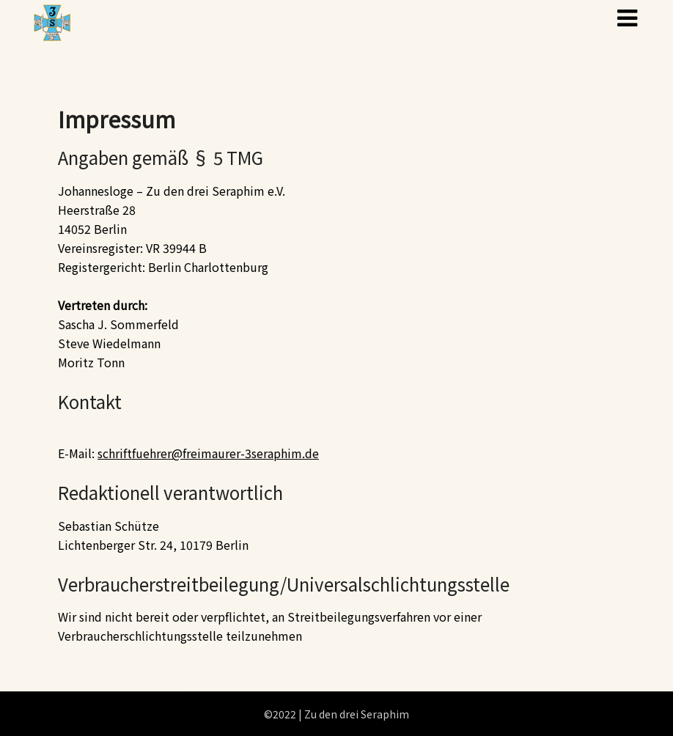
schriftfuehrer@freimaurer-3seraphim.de (208, 453)
